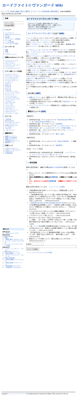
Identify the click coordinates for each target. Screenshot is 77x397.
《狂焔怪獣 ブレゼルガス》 (13, 267)
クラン (7, 53)
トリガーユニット (37, 52)
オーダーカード (63, 50)
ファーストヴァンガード (44, 64)
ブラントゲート (10, 63)
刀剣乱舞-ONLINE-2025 (56, 203)
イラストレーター (11, 54)
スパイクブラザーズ (11, 97)
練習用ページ (9, 142)
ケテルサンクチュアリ (12, 65)
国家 (6, 51)
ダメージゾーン (33, 46)
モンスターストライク (12, 122)
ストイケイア (9, 66)
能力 (38, 82)
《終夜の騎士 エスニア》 (13, 265)
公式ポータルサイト (11, 148)
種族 (6, 49)
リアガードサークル (33, 68)
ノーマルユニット (32, 50)
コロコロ (8, 128)
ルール (7, 36)
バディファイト (10, 130)
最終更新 (54, 11)
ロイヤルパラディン (11, 74)
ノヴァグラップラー (11, 91)
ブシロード (30, 38)
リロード (35, 11)
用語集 (7, 37)
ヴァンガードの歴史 (11, 43)
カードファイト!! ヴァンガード (40, 33)
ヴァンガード (45, 40)
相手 (27, 42)
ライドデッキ (70, 56)
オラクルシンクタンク (12, 76)
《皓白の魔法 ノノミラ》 (13, 253)
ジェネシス (9, 82)
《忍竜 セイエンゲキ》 (12, 233)
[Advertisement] (13, 190)
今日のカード (9, 151)
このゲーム (50, 70)
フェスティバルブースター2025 (14, 241)
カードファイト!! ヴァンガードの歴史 (14, 244)
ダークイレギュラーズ (12, 99)
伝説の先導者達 (10, 258)
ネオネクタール (10, 111)
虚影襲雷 (59, 145)
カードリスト (9, 39)
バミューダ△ (9, 105)
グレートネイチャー (11, 110)
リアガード (36, 44)
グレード (46, 60)
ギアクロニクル (10, 102)
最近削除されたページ (12, 141)
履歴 (27, 11)
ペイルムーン (9, 100)
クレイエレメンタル (11, 113)
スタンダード (56, 154)
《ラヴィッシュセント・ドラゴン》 (14, 249)
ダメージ (48, 42)
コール (56, 68)
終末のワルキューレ (11, 125)
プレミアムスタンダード (41, 154)
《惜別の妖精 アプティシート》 (13, 263)
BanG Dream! (9, 121)
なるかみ (8, 90)
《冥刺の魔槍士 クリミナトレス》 (14, 260)
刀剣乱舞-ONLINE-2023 (38, 203)
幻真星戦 (59, 124)
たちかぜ (8, 87)
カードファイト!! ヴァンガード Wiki (32, 5)
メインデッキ (32, 54)
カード (55, 60)
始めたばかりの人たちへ (13, 34)
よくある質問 (9, 42)
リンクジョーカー (11, 96)
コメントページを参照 (57, 187)
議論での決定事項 (11, 138)
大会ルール (69, 101)
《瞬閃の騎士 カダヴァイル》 (14, 239)
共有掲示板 (9, 153)
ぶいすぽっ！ (9, 127)
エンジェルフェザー (11, 77)
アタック (35, 70)
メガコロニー (9, 108)
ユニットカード (47, 68)
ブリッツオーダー (48, 72)
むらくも (8, 88)
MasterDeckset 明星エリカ (44, 122)
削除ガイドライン (11, 139)
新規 (12, 11)
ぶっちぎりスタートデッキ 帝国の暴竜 (56, 128)
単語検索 (46, 11)
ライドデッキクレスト (56, 56)
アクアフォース (10, 107)
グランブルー (9, 104)
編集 (17, 11)
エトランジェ (9, 94)
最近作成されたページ (12, 252)
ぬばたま (8, 85)
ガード (68, 72)
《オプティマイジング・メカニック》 (14, 255)
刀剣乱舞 (8, 119)
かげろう (8, 83)
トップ (5, 11)
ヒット (60, 74)
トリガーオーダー (46, 50)
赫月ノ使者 (60, 134)
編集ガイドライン (11, 136)
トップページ (9, 33)
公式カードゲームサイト (13, 150)
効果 (62, 82)
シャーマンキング (11, 124)
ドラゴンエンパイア (11, 60)
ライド (42, 66)
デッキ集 (8, 40)
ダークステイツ (10, 62)
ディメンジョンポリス (12, 93)
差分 (22, 11)
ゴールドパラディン (11, 80)
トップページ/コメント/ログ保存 (40, 252)
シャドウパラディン (11, 79)
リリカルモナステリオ (12, 68)
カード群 (37, 226)
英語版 (17, 39)
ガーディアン (49, 44)
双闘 (6, 238)
